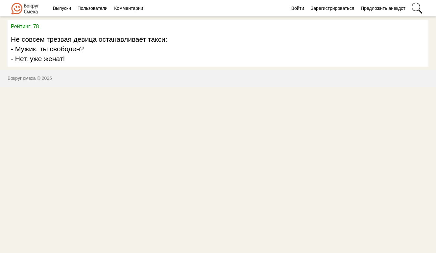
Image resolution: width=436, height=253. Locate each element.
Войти (297, 8)
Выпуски (62, 8)
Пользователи (93, 8)
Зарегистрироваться (332, 8)
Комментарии (128, 8)
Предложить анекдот (383, 8)
